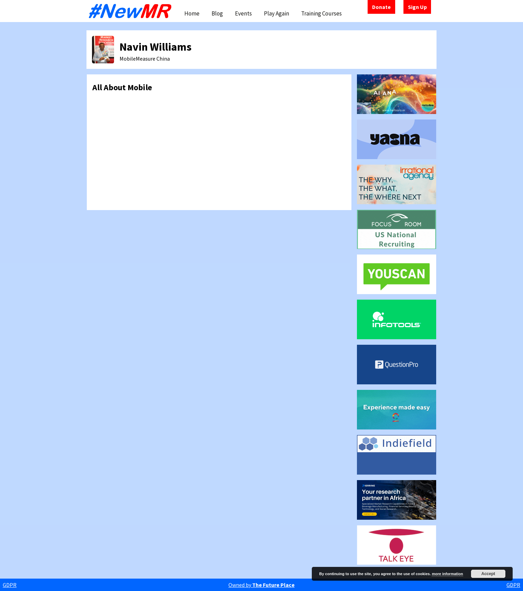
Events (243, 13)
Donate (381, 6)
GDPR (10, 584)
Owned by (261, 584)
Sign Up (417, 6)
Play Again (276, 13)
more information (447, 574)
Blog (217, 13)
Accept (488, 573)
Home (191, 13)
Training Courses (321, 13)
